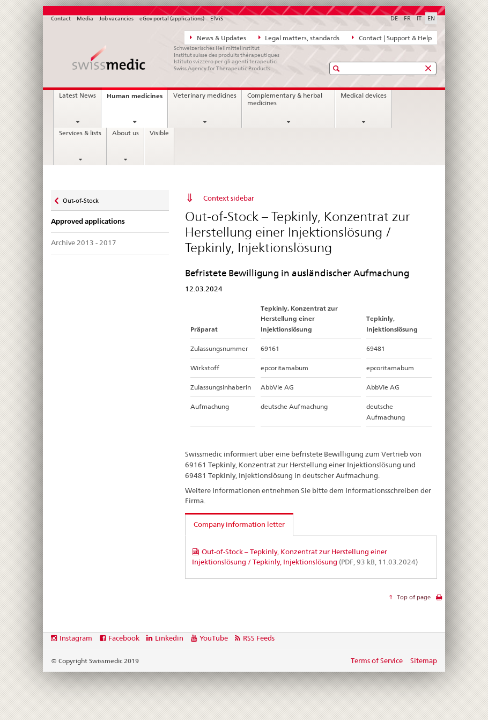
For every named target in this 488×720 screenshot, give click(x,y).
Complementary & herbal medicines (284, 99)
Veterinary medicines (204, 95)
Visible (159, 133)
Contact (61, 18)
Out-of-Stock (80, 198)
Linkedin (169, 638)
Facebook (123, 638)
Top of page (413, 597)
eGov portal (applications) (171, 18)
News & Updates (218, 37)
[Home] (177, 58)
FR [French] (407, 18)
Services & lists (80, 133)
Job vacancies (116, 18)
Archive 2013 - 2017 (83, 242)
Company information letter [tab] (239, 524)
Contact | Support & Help (392, 37)
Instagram (76, 638)
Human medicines (137, 99)
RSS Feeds (259, 638)
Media (85, 18)
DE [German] (394, 18)
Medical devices (364, 95)
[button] (337, 68)
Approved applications (88, 221)
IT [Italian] (419, 18)
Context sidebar (228, 198)
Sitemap (423, 660)
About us (125, 133)
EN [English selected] (431, 18)
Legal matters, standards (299, 37)
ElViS (216, 18)
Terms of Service (377, 660)
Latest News (77, 95)
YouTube (213, 638)
